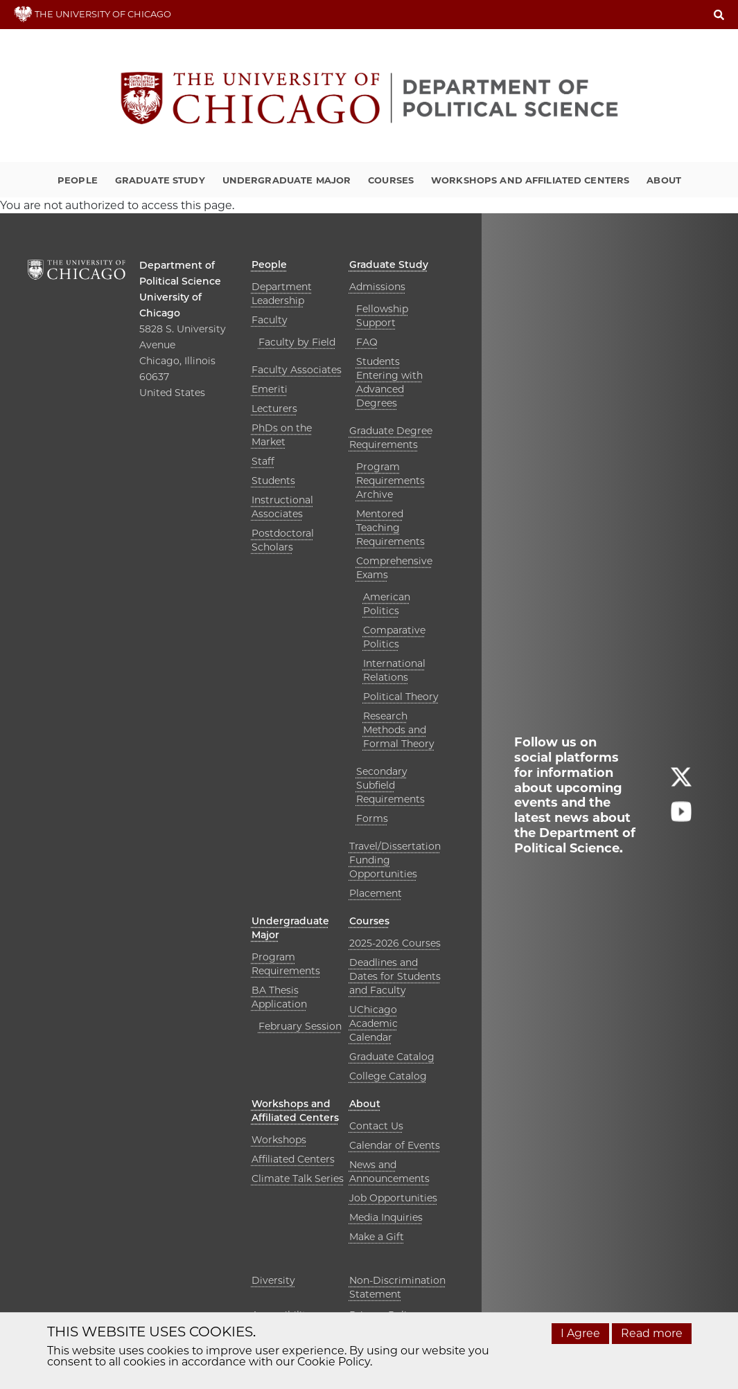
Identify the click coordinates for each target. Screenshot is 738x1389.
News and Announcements (389, 1171)
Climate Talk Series (298, 1178)
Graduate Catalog (391, 1056)
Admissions (377, 286)
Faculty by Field (296, 342)
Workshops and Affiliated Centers (530, 180)
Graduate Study (160, 180)
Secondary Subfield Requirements (390, 785)
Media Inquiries (386, 1217)
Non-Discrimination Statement (397, 1287)
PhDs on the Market (282, 435)
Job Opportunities (393, 1198)
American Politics (386, 604)
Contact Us (376, 1126)
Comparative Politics (394, 637)
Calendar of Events (394, 1145)
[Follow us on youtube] (681, 818)
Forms (372, 818)
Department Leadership (282, 293)
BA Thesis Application (279, 997)
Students (273, 480)
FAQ (367, 342)
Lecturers (274, 408)
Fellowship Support (382, 316)
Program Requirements (286, 964)
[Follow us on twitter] (681, 783)
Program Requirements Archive (390, 480)
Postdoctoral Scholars (283, 540)
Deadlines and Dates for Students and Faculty (395, 976)
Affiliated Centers (293, 1159)
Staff (263, 461)
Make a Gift (376, 1236)
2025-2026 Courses (395, 943)
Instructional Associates (282, 507)
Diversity (273, 1280)
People (78, 180)
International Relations (394, 670)
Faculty (270, 320)
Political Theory (401, 696)
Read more (652, 1333)
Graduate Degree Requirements (390, 437)
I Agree (580, 1333)
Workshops (279, 1139)
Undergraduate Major (286, 180)
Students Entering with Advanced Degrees (389, 382)
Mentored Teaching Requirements (390, 528)
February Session (300, 1026)
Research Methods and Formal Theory (398, 730)
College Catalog (388, 1076)
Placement (375, 893)
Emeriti (270, 389)
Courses (391, 180)
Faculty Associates (297, 370)
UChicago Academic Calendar (373, 1023)
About (664, 180)
